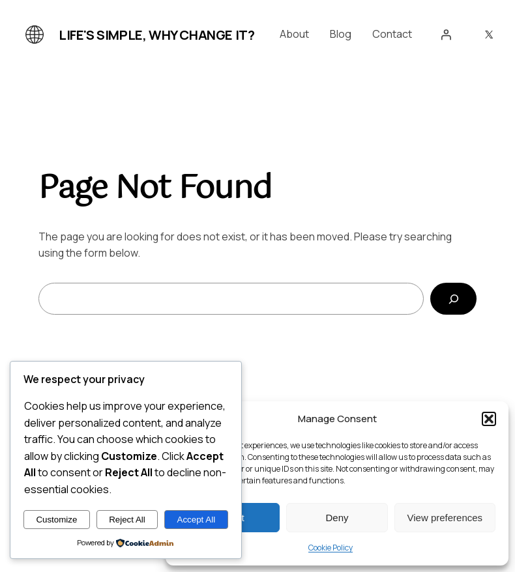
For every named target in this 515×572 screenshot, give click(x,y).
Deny (336, 517)
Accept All (196, 519)
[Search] (453, 299)
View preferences (445, 517)
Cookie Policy (330, 547)
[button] (488, 418)
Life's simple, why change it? (156, 35)
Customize (56, 519)
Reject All (127, 519)
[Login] (446, 34)
